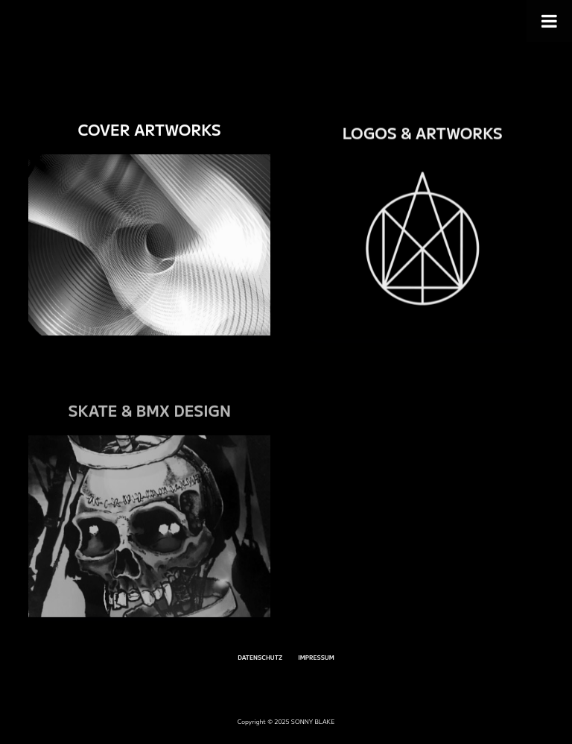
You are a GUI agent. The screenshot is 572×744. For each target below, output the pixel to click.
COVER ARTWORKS (148, 130)
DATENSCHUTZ (260, 657)
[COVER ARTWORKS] (149, 245)
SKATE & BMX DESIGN (149, 426)
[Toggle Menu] (549, 21)
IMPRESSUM (316, 657)
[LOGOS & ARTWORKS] (423, 250)
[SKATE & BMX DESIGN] (149, 541)
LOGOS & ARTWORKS (423, 135)
